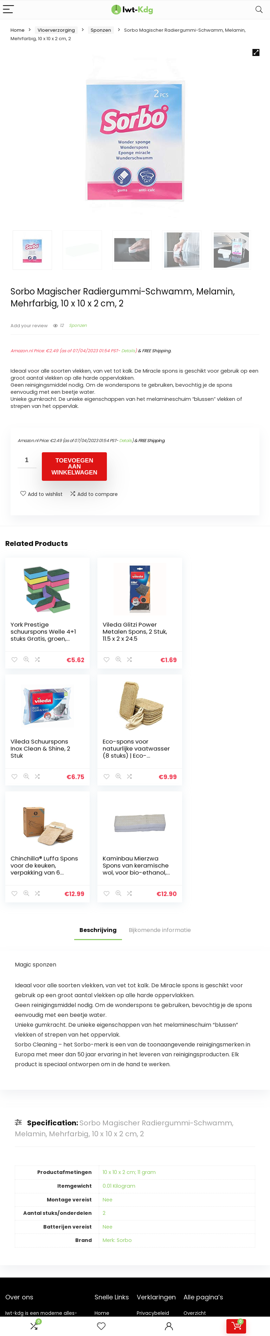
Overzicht (195, 1196)
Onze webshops (107, 1228)
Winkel (102, 1205)
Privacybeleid (153, 1195)
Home (18, 30)
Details (128, 351)
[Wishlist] (101, 1326)
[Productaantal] (27, 460)
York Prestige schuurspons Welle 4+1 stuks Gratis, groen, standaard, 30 (42, 635)
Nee (107, 1082)
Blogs (101, 1215)
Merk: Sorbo (117, 1122)
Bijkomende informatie (160, 812)
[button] (255, 52)
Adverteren (108, 1241)
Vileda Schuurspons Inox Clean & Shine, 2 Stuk (219, 631)
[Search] (259, 9)
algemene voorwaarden (153, 1209)
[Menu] (8, 9)
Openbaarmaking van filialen (158, 1225)
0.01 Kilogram (119, 1068)
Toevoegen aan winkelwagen (74, 466)
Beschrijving (98, 812)
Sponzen (101, 30)
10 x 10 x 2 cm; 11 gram (129, 1054)
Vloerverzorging (56, 30)
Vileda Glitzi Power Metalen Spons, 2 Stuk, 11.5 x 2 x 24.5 (132, 631)
